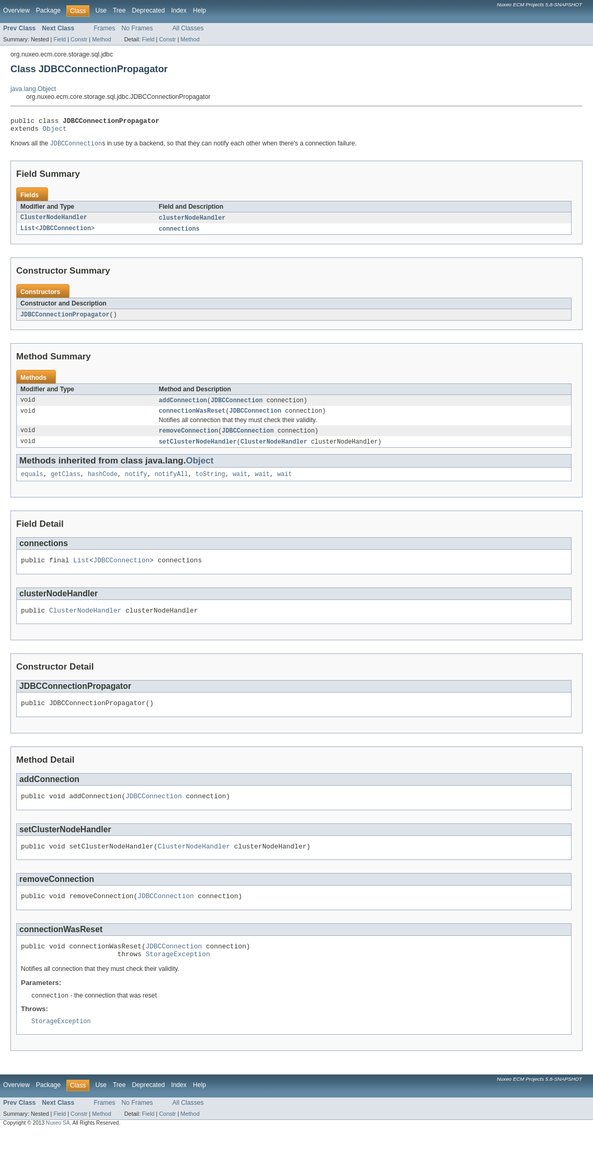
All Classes (188, 28)
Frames (104, 28)
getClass (65, 483)
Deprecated (148, 10)
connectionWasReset (192, 417)
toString (210, 483)
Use (101, 10)
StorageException (178, 975)
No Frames (137, 28)
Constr (79, 39)
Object (55, 131)
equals (32, 483)
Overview (16, 10)
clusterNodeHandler (192, 222)
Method (101, 39)
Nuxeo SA (58, 1146)
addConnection (183, 406)
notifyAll (171, 483)
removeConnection (188, 438)
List (27, 233)
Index (179, 10)
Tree (119, 10)
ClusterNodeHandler (53, 222)
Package (48, 10)
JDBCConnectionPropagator (65, 319)
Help (199, 10)
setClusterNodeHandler (198, 449)
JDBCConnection (65, 233)
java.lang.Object (33, 89)
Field (59, 39)
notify (136, 483)
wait (239, 483)
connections (179, 233)
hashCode (103, 483)
